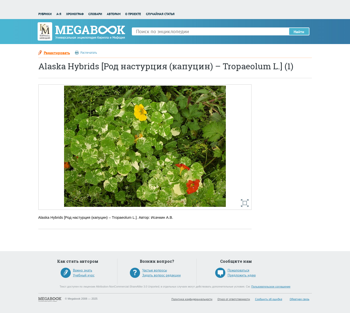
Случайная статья (160, 14)
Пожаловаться (238, 270)
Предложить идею (242, 275)
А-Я (58, 14)
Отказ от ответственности (233, 299)
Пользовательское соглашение (270, 286)
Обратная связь (299, 299)
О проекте (133, 14)
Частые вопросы (154, 270)
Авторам (113, 14)
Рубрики (45, 14)
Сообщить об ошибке (268, 299)
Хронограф (75, 14)
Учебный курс (83, 275)
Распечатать (88, 52)
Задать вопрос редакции (161, 275)
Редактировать (57, 52)
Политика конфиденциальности (191, 299)
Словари (95, 14)
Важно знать (82, 270)
